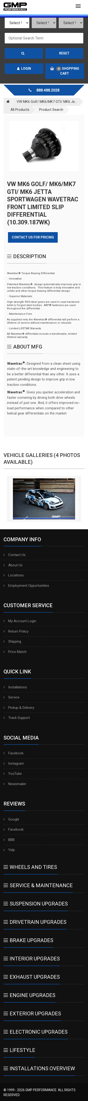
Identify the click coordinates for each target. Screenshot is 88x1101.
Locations (14, 575)
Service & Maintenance (38, 885)
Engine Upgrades (29, 995)
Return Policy (16, 631)
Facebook (13, 753)
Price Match (15, 652)
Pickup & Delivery (19, 708)
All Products (20, 109)
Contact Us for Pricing (33, 237)
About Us (13, 565)
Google (11, 819)
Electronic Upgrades (36, 1032)
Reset (64, 53)
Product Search (51, 109)
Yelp (9, 850)
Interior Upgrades (32, 959)
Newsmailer (15, 784)
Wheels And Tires (30, 867)
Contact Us (15, 555)
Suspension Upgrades (36, 904)
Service (11, 697)
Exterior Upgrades (32, 1014)
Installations (15, 687)
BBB (9, 840)
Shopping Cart (64, 71)
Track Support (17, 718)
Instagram (14, 763)
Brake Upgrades (28, 940)
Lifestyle (19, 1050)
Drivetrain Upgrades (35, 922)
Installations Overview (39, 1068)
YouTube (13, 773)
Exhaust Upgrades (32, 977)
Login (24, 68)
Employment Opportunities (26, 585)
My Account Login (20, 621)
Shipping (12, 641)
